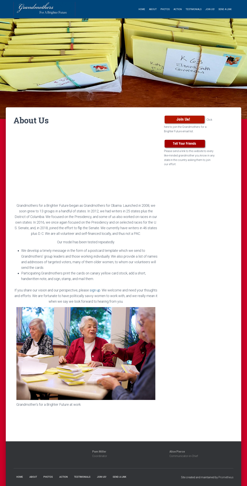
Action (177, 9)
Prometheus (225, 477)
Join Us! (210, 9)
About (153, 9)
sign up (95, 290)
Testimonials (193, 9)
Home (142, 9)
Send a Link (225, 9)
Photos (165, 9)
